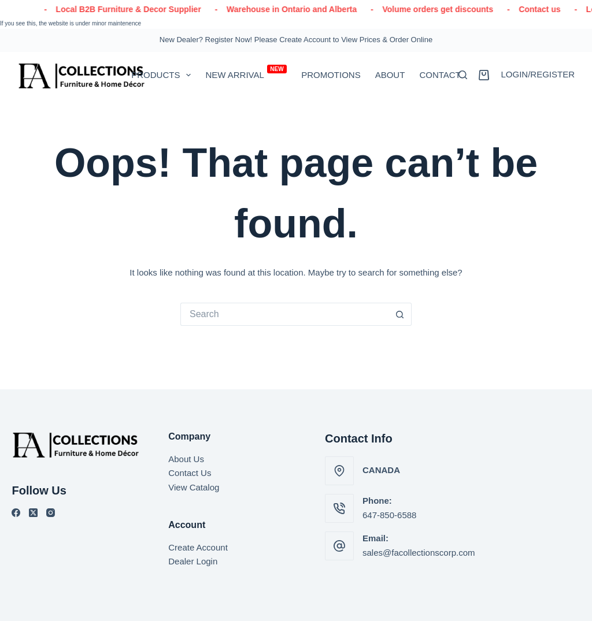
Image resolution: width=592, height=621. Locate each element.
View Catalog (193, 487)
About (390, 75)
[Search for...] (284, 314)
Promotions (331, 75)
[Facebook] (16, 512)
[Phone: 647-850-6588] (339, 508)
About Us (186, 459)
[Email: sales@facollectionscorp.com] (339, 545)
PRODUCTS (163, 75)
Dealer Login (192, 561)
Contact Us (189, 473)
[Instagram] (50, 512)
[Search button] (400, 314)
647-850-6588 (389, 515)
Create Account (198, 547)
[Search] (462, 74)
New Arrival (246, 72)
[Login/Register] (538, 75)
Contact (439, 75)
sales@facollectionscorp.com (418, 552)
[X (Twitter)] (33, 512)
